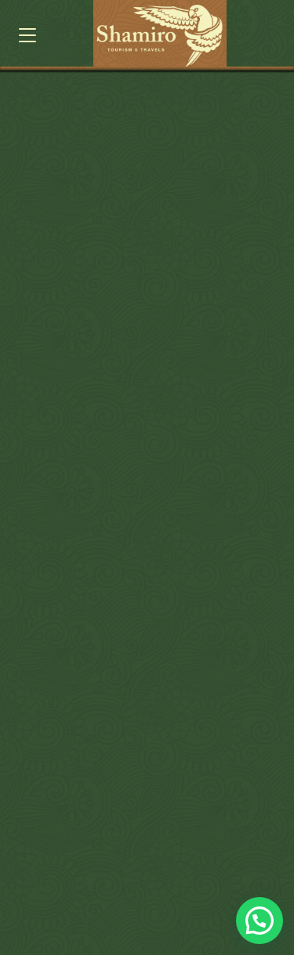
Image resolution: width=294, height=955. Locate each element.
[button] (27, 35)
